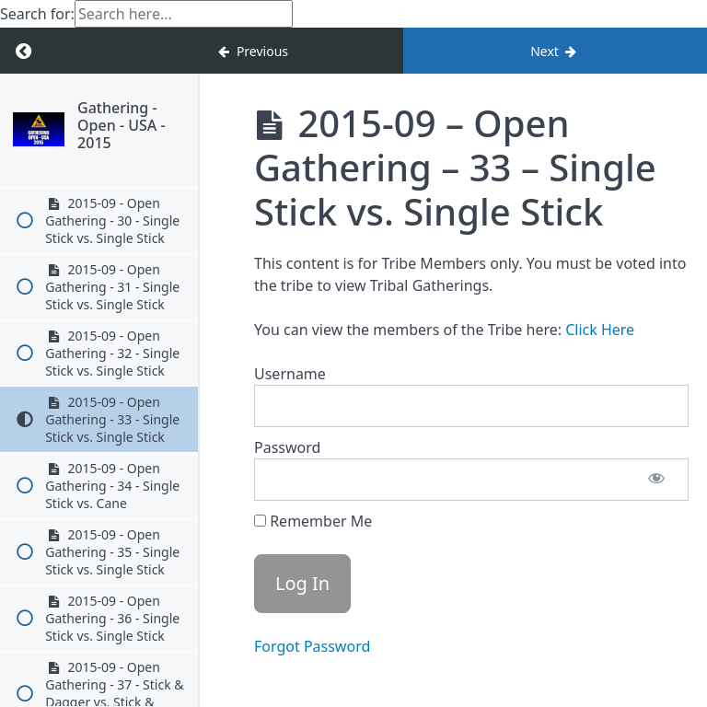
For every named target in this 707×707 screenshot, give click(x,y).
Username (290, 374)
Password (287, 447)
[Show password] (656, 479)
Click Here (599, 329)
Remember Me (313, 521)
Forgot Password (312, 646)
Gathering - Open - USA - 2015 (153, 116)
